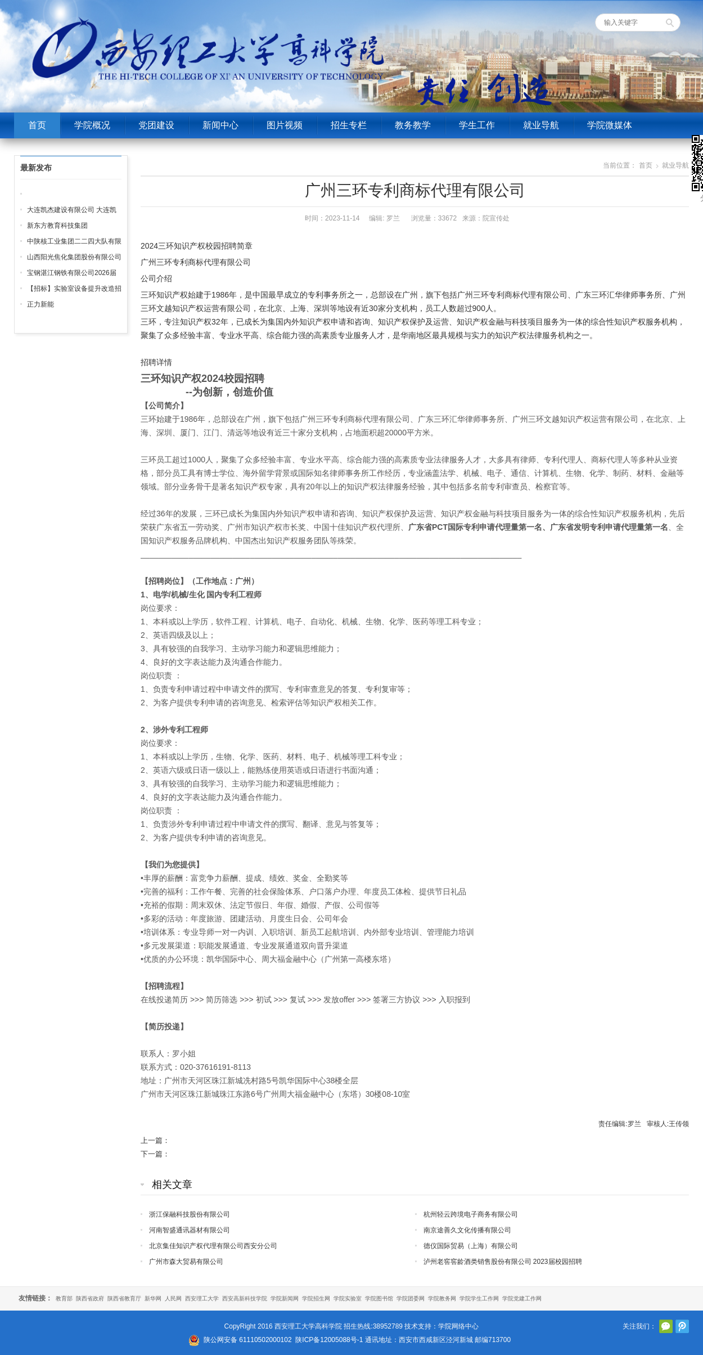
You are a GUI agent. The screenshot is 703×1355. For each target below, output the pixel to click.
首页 (37, 125)
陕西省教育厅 (124, 1298)
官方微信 (666, 1326)
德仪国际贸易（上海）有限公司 (470, 1246)
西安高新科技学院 (244, 1298)
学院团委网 (410, 1298)
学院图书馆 (379, 1298)
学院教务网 (442, 1298)
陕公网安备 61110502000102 (248, 1340)
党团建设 (156, 125)
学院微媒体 (609, 125)
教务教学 (413, 125)
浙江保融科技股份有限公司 (189, 1214)
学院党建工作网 (522, 1298)
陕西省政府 (90, 1298)
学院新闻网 (285, 1298)
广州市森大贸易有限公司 (186, 1262)
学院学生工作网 (479, 1298)
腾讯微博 (682, 1326)
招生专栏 (349, 125)
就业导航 (541, 125)
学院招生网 (316, 1298)
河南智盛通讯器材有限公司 (189, 1230)
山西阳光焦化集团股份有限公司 (74, 257)
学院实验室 (348, 1298)
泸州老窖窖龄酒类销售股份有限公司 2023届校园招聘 (502, 1262)
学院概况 (92, 125)
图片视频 (285, 125)
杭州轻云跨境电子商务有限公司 (470, 1214)
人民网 (173, 1298)
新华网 (153, 1298)
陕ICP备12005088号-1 (329, 1340)
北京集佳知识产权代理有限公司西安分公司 (213, 1246)
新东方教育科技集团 (57, 225)
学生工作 (477, 125)
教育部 (64, 1298)
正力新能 (40, 304)
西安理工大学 (202, 1298)
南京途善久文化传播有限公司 (467, 1230)
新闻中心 (220, 125)
